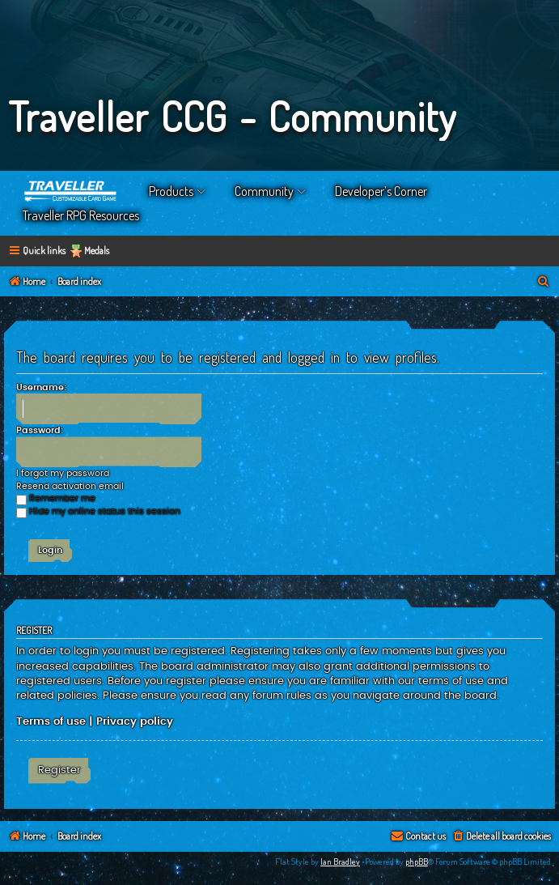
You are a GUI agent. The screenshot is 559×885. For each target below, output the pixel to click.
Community (264, 191)
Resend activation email (70, 486)
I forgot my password (62, 473)
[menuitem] (543, 282)
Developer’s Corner (381, 191)
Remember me (55, 498)
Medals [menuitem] (96, 251)
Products (171, 191)
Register (59, 770)
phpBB (416, 861)
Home (71, 191)
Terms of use (51, 721)
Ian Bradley (340, 861)
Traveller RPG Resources (81, 215)
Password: (39, 430)
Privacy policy (134, 721)
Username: (41, 387)
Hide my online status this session (98, 511)
